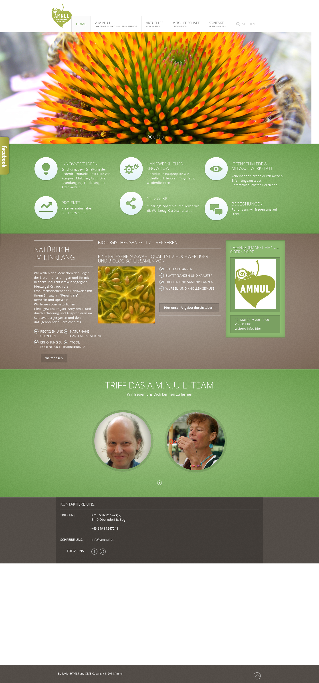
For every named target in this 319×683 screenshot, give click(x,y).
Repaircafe (69, 295)
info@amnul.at (102, 539)
